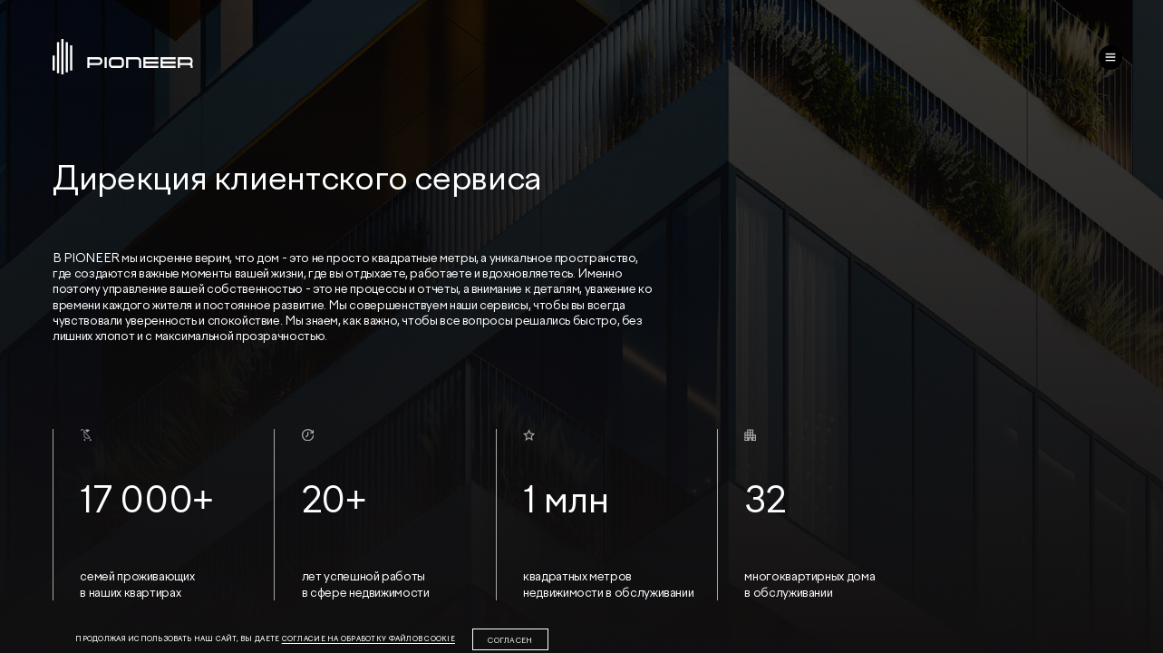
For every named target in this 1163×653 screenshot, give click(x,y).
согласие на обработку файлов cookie (368, 639)
